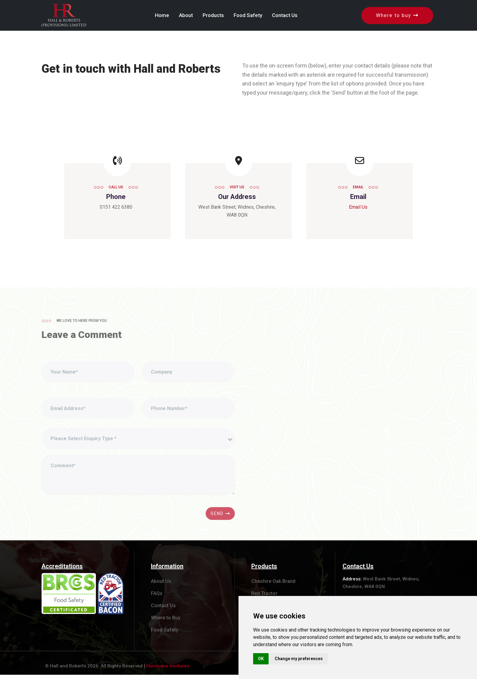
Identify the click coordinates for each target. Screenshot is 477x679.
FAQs (156, 598)
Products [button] (213, 15)
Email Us (358, 207)
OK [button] (261, 658)
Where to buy (397, 15)
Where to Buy (165, 622)
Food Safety (164, 634)
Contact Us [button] (285, 15)
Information (167, 570)
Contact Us (163, 610)
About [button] (186, 15)
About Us (161, 585)
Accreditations (62, 570)
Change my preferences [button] (299, 658)
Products (264, 570)
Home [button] (162, 15)
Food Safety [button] (248, 15)
